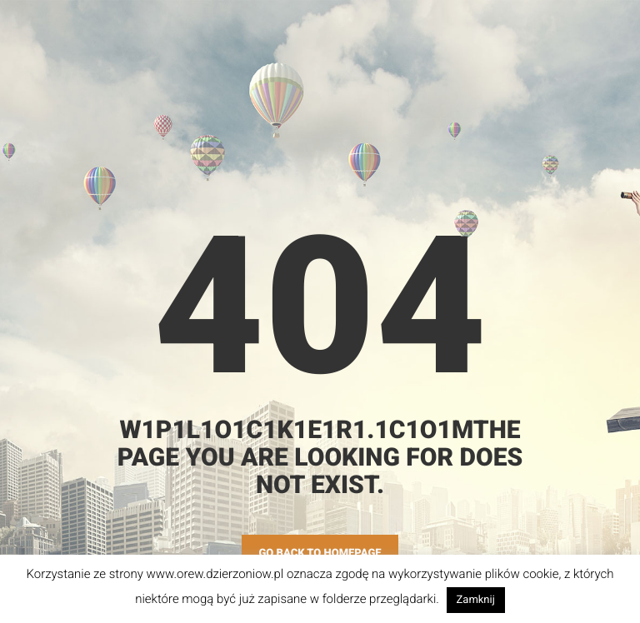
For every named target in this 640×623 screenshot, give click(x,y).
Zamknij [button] (476, 600)
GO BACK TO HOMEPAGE (319, 553)
